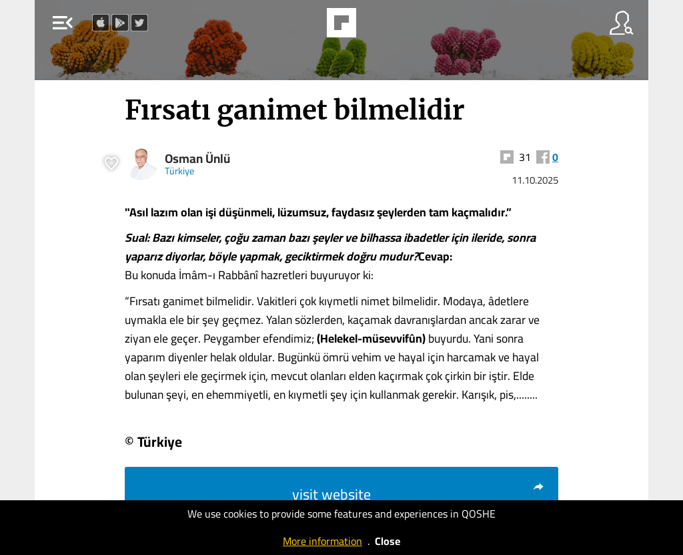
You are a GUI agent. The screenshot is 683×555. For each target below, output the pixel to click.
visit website (418, 494)
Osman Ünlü (197, 158)
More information (322, 541)
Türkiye (179, 171)
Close (387, 541)
